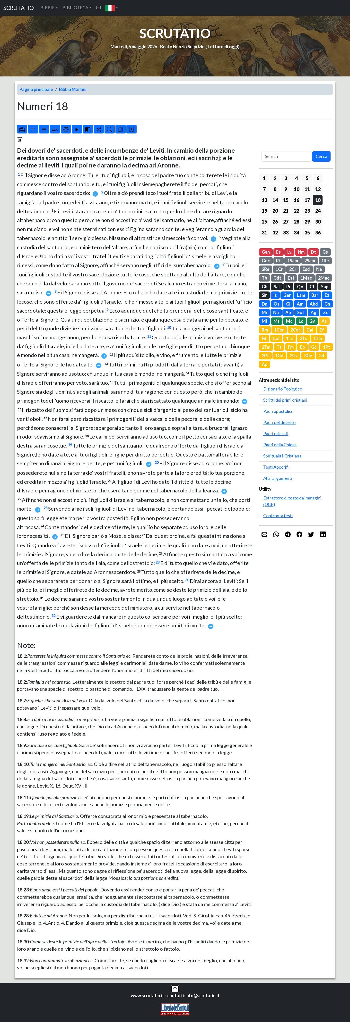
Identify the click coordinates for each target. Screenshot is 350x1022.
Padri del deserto (279, 422)
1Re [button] (325, 260)
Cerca (321, 156)
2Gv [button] (294, 355)
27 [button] (286, 221)
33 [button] (286, 232)
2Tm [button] (266, 347)
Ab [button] (288, 312)
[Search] (286, 156)
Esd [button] (306, 269)
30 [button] (318, 221)
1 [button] (264, 178)
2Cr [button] (292, 269)
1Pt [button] (326, 347)
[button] (112, 8)
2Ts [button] (303, 338)
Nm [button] (301, 252)
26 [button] (275, 221)
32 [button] (275, 232)
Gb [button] (264, 286)
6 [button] (317, 178)
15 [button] (286, 200)
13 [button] (264, 200)
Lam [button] (301, 295)
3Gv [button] (308, 355)
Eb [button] (302, 347)
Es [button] (278, 252)
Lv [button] (289, 252)
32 (53, 616)
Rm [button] (265, 329)
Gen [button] (266, 252)
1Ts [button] (289, 338)
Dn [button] (264, 304)
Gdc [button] (266, 260)
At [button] (324, 321)
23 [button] (307, 211)
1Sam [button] (292, 260)
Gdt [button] (277, 278)
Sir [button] (264, 295)
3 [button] (285, 178)
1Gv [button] (279, 355)
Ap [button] (264, 364)
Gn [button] (327, 304)
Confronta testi (278, 515)
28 (157, 562)
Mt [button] (276, 321)
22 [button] (296, 211)
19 (70, 445)
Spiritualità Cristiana (282, 455)
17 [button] (307, 200)
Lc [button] (301, 321)
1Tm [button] (317, 338)
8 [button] (275, 189)
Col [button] (276, 338)
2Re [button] (265, 269)
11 (149, 336)
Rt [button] (278, 260)
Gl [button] (288, 304)
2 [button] (275, 178)
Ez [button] (327, 295)
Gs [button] (325, 252)
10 (169, 327)
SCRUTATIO (18, 8)
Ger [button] (287, 295)
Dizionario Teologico (282, 388)
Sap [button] (324, 286)
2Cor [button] (295, 329)
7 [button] (264, 189)
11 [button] (307, 189)
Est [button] (291, 278)
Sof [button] (300, 312)
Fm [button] (291, 347)
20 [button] (275, 211)
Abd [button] (314, 304)
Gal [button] (309, 329)
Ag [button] (313, 312)
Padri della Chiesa (280, 444)
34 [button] (296, 232)
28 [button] (296, 221)
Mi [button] (264, 312)
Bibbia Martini (72, 89)
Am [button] (300, 304)
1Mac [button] (306, 278)
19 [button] (264, 211)
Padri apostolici (277, 411)
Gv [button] (312, 321)
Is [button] (275, 295)
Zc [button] (325, 312)
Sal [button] (277, 286)
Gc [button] (313, 347)
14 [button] (275, 200)
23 (45, 508)
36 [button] (318, 232)
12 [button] (318, 189)
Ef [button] (322, 329)
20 (156, 462)
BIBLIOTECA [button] (75, 7)
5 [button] (307, 178)
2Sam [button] (309, 260)
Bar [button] (314, 295)
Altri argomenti (277, 478)
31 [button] (264, 232)
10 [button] (296, 189)
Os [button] (277, 304)
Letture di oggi (223, 46)
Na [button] (276, 312)
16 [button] (296, 200)
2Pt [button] (265, 355)
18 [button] (318, 200)
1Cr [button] (279, 269)
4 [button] (296, 178)
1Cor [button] (279, 329)
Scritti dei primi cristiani (285, 400)
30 (187, 580)
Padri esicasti (275, 433)
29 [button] (307, 221)
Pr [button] (288, 286)
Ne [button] (319, 269)
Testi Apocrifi (276, 467)
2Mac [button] (323, 278)
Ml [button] (264, 321)
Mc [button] (289, 321)
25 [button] (264, 221)
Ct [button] (312, 286)
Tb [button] (264, 278)
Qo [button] (300, 286)
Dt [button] (313, 252)
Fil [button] (264, 338)
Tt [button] (279, 347)
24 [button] (318, 211)
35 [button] (307, 232)
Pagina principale (36, 89)
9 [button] (285, 189)
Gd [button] (321, 355)
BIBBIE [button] (47, 7)
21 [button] (286, 211)
